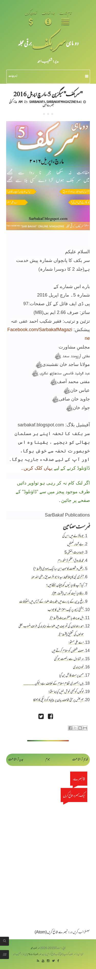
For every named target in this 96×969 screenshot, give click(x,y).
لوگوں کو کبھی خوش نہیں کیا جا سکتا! (66, 692)
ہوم (47, 759)
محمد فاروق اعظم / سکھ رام (71, 560)
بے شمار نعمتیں (75, 544)
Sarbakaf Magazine (61, 101)
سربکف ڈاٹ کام (34, 954)
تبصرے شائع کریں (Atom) (51, 932)
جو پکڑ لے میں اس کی (73, 536)
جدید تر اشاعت (15, 759)
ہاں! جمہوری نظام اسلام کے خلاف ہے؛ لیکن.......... (54, 683)
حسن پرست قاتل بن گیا (71, 675)
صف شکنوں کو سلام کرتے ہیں (68, 651)
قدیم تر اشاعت (80, 759)
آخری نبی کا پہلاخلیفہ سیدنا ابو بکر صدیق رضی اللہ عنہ (57, 577)
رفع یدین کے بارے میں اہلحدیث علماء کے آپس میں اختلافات (51, 601)
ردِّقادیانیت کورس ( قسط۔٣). (67, 593)
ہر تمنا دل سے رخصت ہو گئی (69, 659)
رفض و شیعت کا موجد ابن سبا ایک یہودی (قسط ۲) (58, 569)
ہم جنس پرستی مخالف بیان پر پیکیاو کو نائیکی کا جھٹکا (58, 700)
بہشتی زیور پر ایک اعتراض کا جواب (66, 610)
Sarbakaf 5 (37, 101)
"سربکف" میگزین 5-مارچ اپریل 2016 (48, 94)
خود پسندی (78, 667)
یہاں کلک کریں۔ (36, 468)
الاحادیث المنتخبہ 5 (74, 552)
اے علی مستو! (76, 642)
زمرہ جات (48, 76)
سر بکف (49, 43)
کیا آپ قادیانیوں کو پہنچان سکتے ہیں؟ (65, 585)
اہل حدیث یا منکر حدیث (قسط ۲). (66, 618)
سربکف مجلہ (35, 948)
